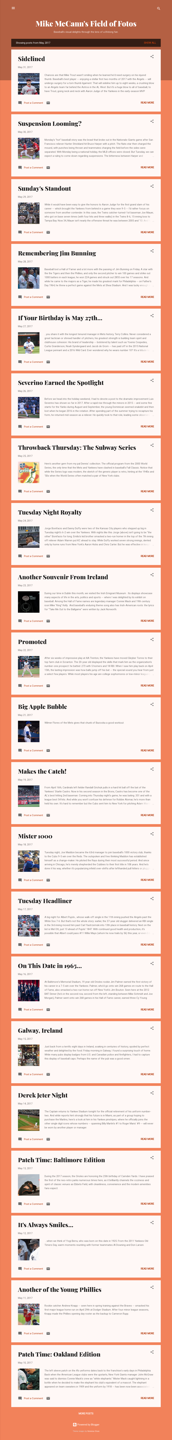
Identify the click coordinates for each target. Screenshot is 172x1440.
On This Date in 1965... (50, 965)
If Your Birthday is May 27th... (60, 318)
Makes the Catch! (42, 771)
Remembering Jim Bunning (57, 253)
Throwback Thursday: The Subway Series (77, 447)
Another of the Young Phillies (59, 1289)
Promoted (32, 641)
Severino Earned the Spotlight (61, 382)
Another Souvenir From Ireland (63, 577)
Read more (147, 102)
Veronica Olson (93, 1431)
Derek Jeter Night (43, 1095)
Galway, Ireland (40, 1030)
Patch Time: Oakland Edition (59, 1354)
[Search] (159, 9)
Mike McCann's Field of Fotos (86, 23)
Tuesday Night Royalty (50, 512)
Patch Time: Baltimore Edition (61, 1160)
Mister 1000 (35, 836)
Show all (150, 42)
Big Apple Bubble (42, 706)
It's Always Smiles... (45, 1225)
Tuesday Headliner (45, 901)
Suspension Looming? (50, 123)
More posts (86, 1413)
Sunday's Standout (44, 188)
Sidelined (31, 59)
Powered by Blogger (86, 1424)
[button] (152, 57)
